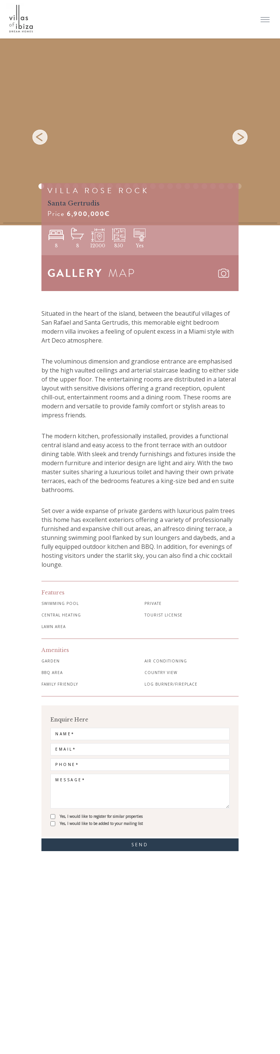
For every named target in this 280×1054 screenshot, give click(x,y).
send (140, 844)
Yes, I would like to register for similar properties (101, 816)
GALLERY (74, 273)
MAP (122, 273)
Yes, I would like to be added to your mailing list (101, 823)
